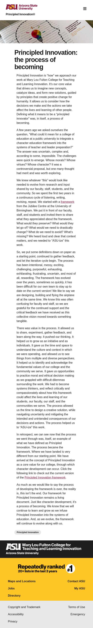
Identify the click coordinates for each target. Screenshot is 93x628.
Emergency (78, 614)
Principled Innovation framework (44, 477)
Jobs (11, 588)
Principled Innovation (28, 532)
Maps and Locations (22, 581)
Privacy (12, 621)
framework (67, 201)
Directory (14, 595)
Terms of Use (76, 607)
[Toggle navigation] (85, 8)
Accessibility (16, 614)
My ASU (79, 588)
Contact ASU (76, 581)
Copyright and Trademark (24, 607)
